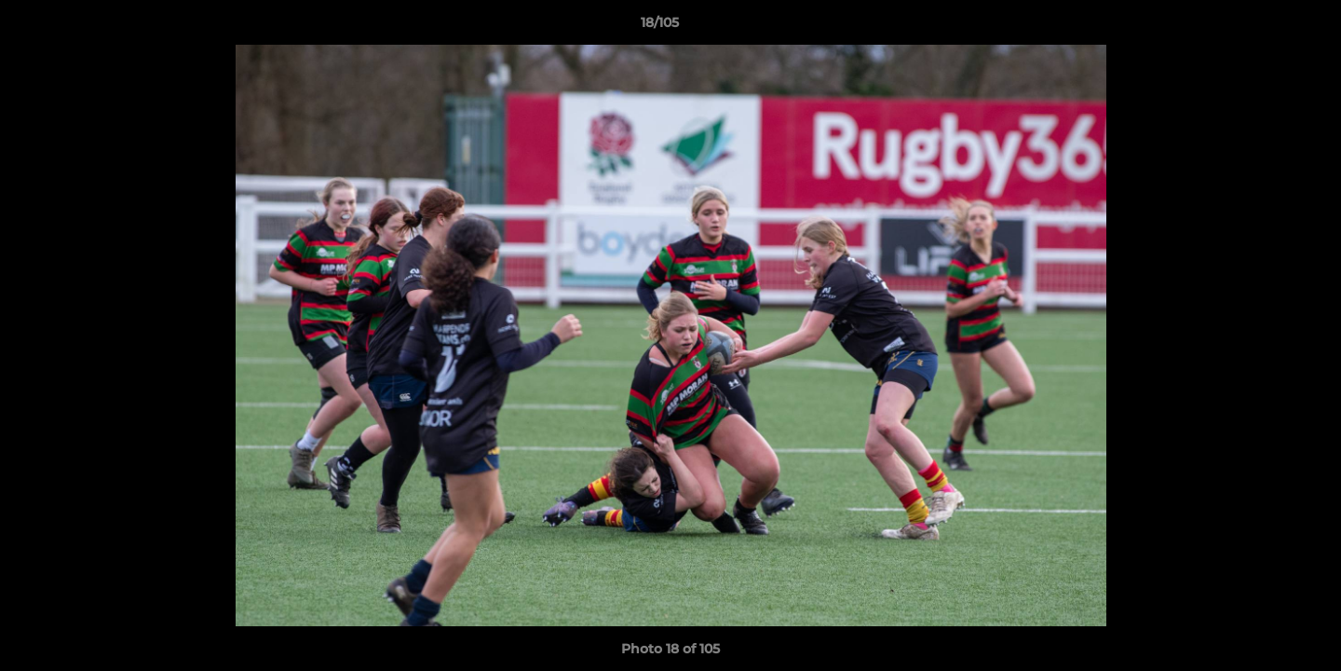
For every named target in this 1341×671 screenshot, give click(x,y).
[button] (1263, 27)
